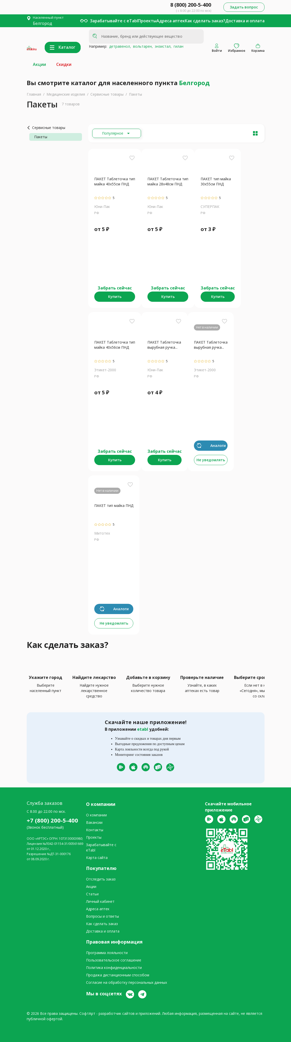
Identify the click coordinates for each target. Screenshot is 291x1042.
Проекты (147, 21)
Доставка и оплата (245, 21)
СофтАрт (87, 1013)
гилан (177, 46)
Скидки (63, 64)
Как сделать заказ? (205, 21)
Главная (34, 94)
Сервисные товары (107, 94)
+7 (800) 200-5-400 (52, 820)
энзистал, (162, 46)
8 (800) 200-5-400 (190, 4)
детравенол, (119, 46)
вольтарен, (142, 46)
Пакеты (135, 94)
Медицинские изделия (65, 94)
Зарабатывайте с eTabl (114, 21)
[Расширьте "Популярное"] (116, 133)
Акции (39, 64)
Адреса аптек (170, 21)
